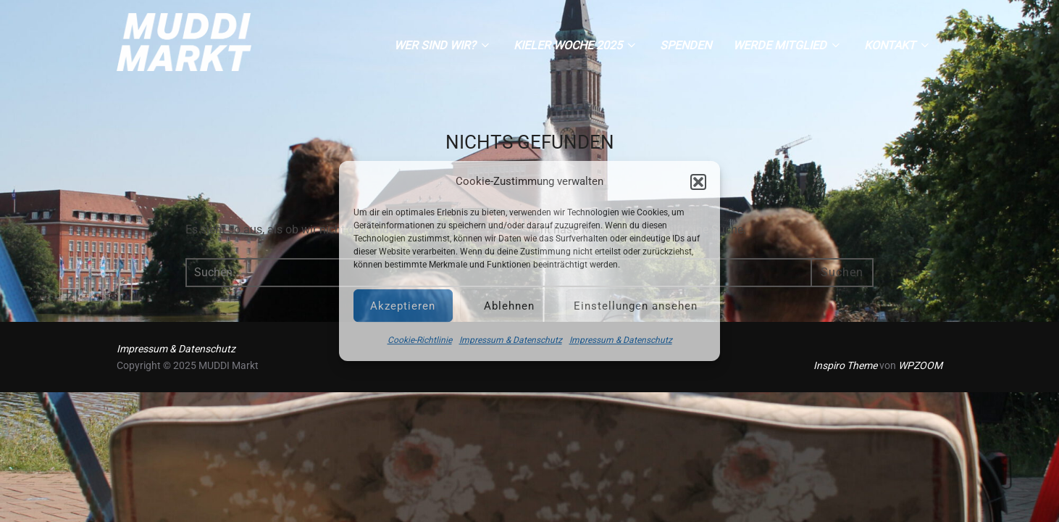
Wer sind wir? (443, 45)
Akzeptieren (402, 305)
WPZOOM (920, 365)
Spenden (685, 45)
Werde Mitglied (787, 45)
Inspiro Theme (845, 365)
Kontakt (898, 45)
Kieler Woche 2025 (576, 45)
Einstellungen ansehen (636, 305)
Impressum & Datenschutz (510, 340)
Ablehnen (509, 305)
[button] (698, 182)
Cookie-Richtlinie (420, 340)
